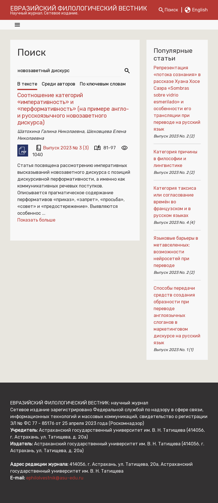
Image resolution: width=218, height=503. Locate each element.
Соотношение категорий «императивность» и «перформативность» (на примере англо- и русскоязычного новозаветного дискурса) (73, 109)
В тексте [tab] (27, 84)
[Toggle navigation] (17, 25)
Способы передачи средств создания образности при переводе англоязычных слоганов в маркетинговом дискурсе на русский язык (177, 315)
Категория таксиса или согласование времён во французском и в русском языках (175, 201)
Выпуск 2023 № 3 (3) (66, 148)
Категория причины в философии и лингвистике (175, 158)
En (196, 10)
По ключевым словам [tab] (103, 84)
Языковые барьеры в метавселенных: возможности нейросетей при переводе (176, 251)
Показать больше (36, 220)
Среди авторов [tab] (58, 84)
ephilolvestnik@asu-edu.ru (54, 478)
